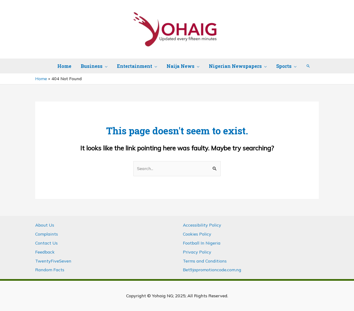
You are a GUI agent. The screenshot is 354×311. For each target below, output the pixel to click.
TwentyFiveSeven (53, 261)
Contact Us (46, 243)
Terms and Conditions (205, 261)
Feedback (45, 252)
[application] (105, 66)
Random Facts (49, 269)
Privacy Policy (197, 252)
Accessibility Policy (202, 225)
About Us (44, 225)
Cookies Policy (197, 234)
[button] (308, 66)
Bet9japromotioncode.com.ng (212, 269)
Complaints (46, 234)
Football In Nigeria (201, 243)
